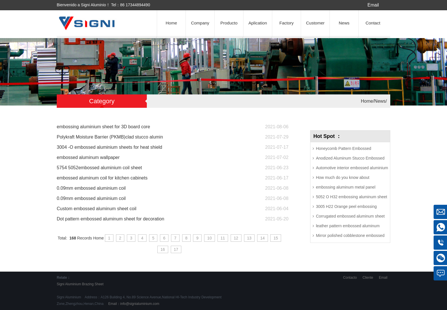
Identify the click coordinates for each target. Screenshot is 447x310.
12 (236, 238)
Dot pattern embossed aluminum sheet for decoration (110, 218)
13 (249, 238)
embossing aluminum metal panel (345, 187)
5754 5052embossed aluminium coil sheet (99, 167)
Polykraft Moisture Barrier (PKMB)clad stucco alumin (110, 137)
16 (162, 249)
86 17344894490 (135, 5)
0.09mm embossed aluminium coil (91, 188)
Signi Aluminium (69, 284)
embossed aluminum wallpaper (88, 157)
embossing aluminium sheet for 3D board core (103, 126)
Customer (315, 22)
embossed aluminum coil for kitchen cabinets (102, 177)
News (344, 22)
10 (209, 238)
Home (171, 22)
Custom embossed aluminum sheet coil (96, 208)
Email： (133, 304)
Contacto (350, 278)
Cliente (368, 278)
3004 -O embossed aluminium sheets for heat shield (109, 147)
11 (223, 238)
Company (200, 22)
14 (262, 238)
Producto (228, 22)
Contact (372, 22)
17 (176, 249)
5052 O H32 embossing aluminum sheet (351, 197)
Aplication (257, 22)
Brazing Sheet (92, 284)
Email (373, 5)
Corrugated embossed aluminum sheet (350, 216)
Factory (286, 22)
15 (275, 238)
